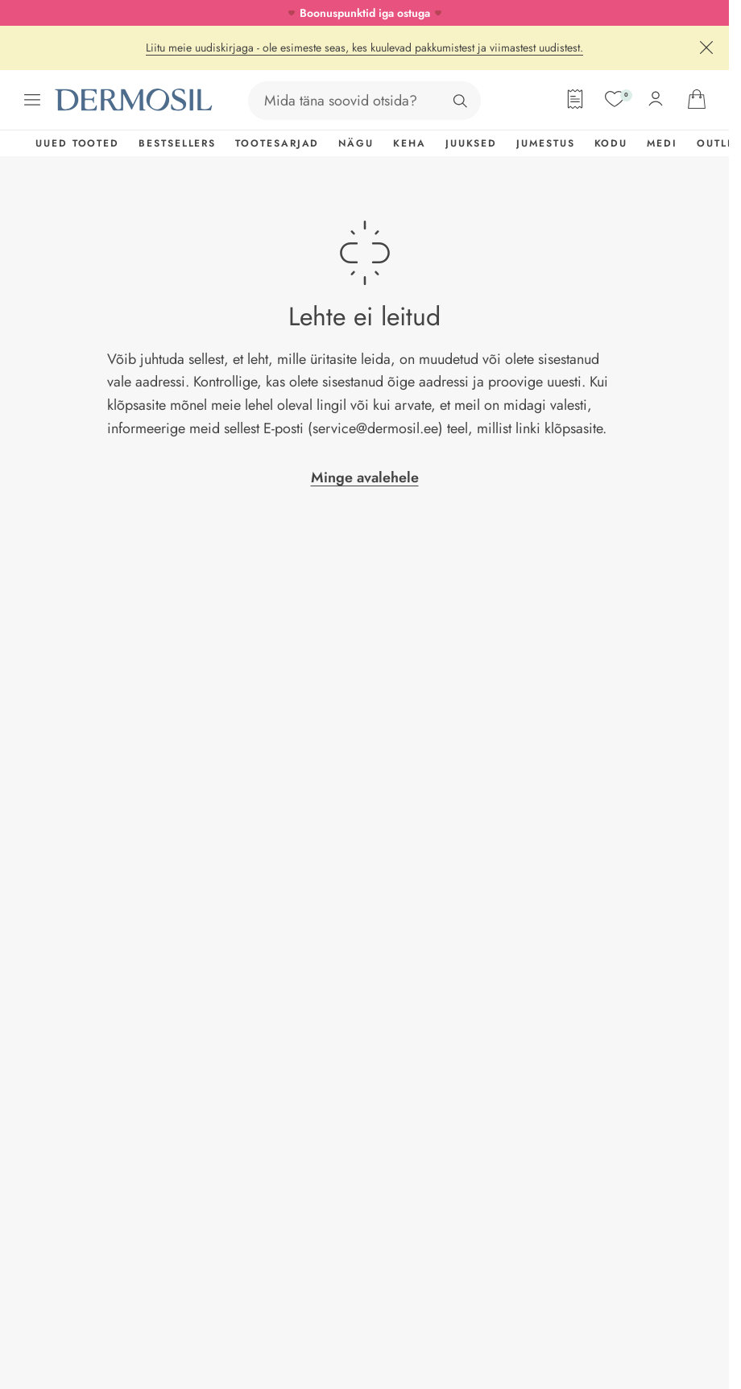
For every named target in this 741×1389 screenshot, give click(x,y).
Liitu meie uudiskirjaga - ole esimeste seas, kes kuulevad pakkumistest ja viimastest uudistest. (364, 47)
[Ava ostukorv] (696, 99)
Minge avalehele (365, 477)
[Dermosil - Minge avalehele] (135, 100)
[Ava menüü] (32, 99)
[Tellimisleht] (575, 99)
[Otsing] (460, 101)
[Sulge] (706, 47)
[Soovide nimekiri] (614, 99)
